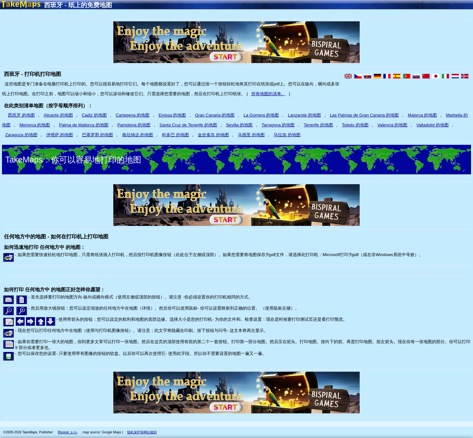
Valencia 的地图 (392, 124)
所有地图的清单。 (268, 93)
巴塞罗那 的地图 (97, 134)
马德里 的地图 (251, 134)
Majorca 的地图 (422, 115)
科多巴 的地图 (175, 134)
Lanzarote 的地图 (304, 115)
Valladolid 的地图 (433, 124)
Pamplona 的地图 (133, 124)
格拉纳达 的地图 (137, 134)
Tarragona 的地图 (278, 124)
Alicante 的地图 (58, 115)
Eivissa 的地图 (172, 115)
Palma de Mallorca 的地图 (83, 124)
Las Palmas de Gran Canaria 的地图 (364, 115)
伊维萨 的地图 (59, 134)
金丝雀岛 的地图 (213, 134)
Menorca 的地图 (34, 124)
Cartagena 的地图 (132, 115)
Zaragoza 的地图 (21, 134)
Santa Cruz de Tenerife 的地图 (188, 124)
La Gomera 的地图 (261, 115)
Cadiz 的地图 (94, 115)
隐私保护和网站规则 (142, 432)
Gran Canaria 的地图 (215, 115)
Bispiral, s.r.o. (68, 432)
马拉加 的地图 (287, 134)
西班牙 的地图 (21, 115)
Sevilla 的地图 (239, 124)
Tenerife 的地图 (318, 124)
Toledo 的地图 (355, 124)
